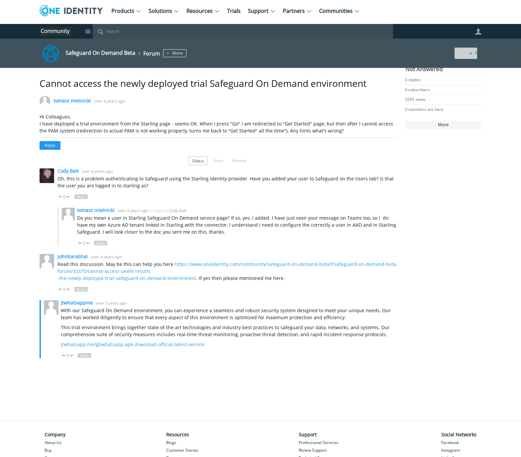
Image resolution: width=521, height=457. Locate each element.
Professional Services (318, 442)
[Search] (243, 31)
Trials (234, 11)
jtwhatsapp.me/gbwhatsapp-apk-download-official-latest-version (133, 344)
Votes (218, 160)
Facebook (450, 442)
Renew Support (313, 450)
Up (60, 197)
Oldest (198, 160)
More (187, 53)
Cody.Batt (68, 171)
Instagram (450, 450)
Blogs (171, 442)
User (478, 31)
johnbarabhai (73, 256)
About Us (53, 442)
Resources (203, 11)
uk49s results (136, 271)
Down (68, 197)
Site (88, 31)
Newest (239, 160)
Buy (48, 450)
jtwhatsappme (77, 303)
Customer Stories (182, 450)
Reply (50, 145)
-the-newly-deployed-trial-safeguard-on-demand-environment (126, 278)
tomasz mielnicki (72, 101)
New (466, 53)
